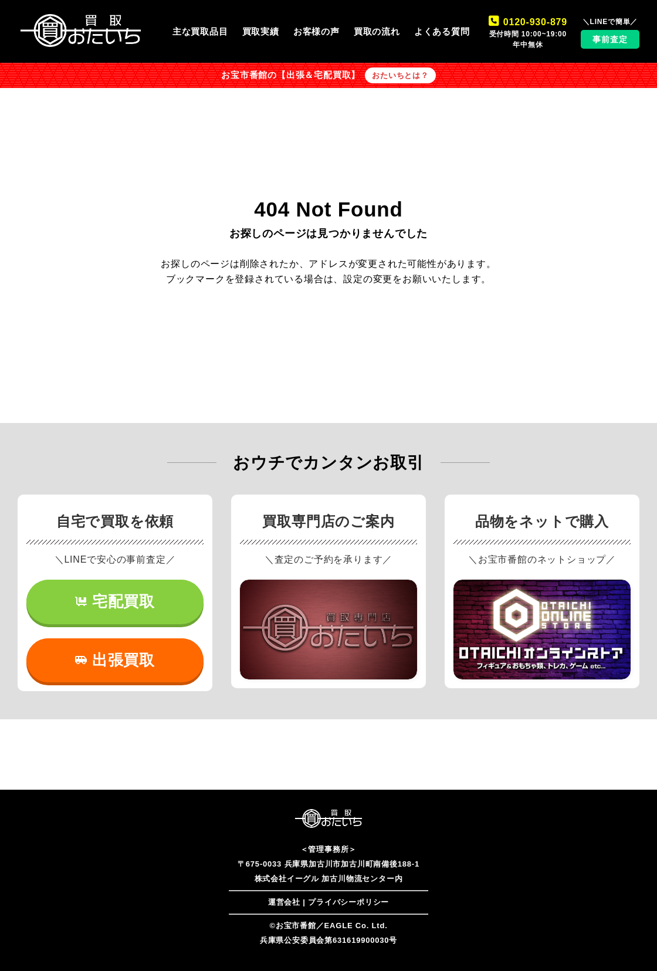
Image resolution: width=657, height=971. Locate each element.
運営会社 (284, 902)
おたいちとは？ (400, 75)
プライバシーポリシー (348, 902)
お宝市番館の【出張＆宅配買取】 (290, 75)
